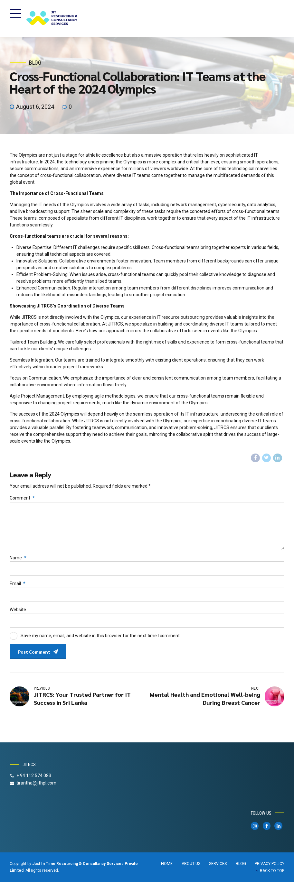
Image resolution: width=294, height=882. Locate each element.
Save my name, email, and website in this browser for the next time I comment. (101, 635)
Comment (22, 498)
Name (18, 557)
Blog (35, 62)
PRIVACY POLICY (269, 863)
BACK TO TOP (272, 870)
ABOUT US (191, 863)
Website (18, 609)
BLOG (241, 863)
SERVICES (218, 863)
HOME (167, 863)
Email (17, 583)
